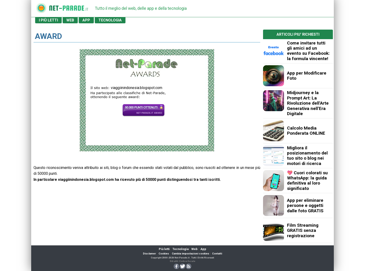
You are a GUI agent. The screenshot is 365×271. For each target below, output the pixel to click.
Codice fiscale (187, 261)
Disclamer (149, 253)
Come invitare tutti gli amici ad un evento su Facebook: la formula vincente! (308, 50)
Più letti (164, 249)
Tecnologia (180, 249)
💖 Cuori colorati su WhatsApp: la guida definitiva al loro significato (307, 180)
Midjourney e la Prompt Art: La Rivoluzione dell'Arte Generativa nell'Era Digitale (308, 103)
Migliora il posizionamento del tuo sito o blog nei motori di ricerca (307, 155)
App (203, 249)
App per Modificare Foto (306, 75)
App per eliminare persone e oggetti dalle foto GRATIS (305, 205)
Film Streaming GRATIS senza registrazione (302, 230)
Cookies (164, 253)
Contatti (217, 253)
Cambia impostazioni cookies (190, 253)
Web (194, 249)
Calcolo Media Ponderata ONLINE (306, 130)
